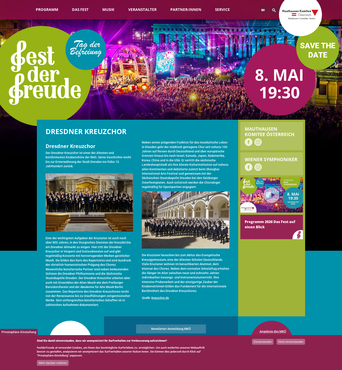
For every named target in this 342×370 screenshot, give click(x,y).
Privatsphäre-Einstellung (19, 333)
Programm (47, 9)
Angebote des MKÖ (273, 331)
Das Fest (80, 9)
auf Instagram (258, 142)
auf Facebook (248, 142)
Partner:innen (185, 9)
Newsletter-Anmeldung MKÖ (171, 329)
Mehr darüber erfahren (53, 363)
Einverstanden (263, 342)
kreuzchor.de (160, 298)
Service (222, 9)
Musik (108, 9)
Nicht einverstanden (290, 342)
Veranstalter (142, 9)
